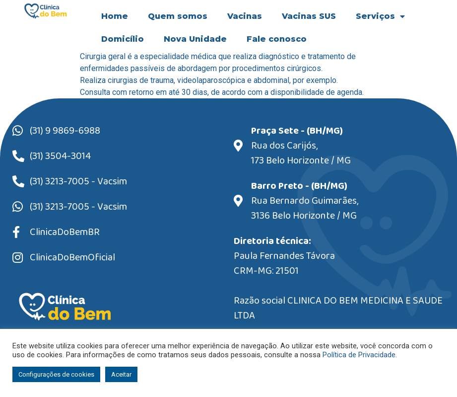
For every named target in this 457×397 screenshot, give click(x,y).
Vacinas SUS (309, 16)
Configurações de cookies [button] (56, 374)
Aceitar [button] (121, 374)
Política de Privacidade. (360, 354)
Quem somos (177, 16)
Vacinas (244, 16)
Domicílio (122, 39)
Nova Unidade (195, 39)
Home (114, 16)
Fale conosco (277, 39)
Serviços (380, 16)
